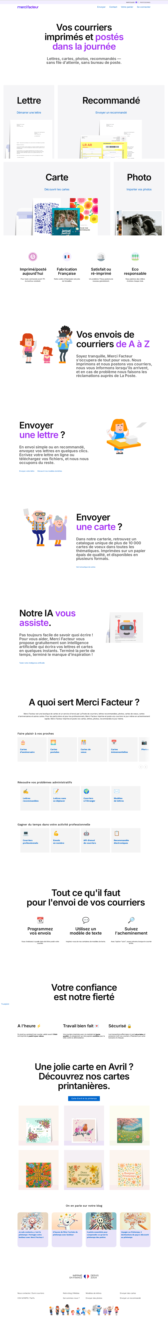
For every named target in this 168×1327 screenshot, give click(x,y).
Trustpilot (5, 1004)
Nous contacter (24, 1293)
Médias (76, 1293)
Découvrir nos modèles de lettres (49, 471)
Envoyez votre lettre (27, 471)
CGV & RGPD (23, 1298)
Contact (113, 7)
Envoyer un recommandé (130, 1298)
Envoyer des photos (94, 1298)
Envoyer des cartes (128, 1293)
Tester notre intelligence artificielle (32, 663)
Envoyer (101, 7)
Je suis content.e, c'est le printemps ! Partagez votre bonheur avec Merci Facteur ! (31, 1234)
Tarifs (32, 1298)
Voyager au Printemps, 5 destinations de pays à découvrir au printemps (135, 1234)
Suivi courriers (38, 1293)
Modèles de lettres (93, 1293)
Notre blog (67, 1293)
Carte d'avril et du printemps (84, 1098)
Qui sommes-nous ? (71, 1298)
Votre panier (127, 7)
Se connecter (143, 7)
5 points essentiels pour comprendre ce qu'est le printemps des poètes (97, 1234)
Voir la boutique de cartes (85, 567)
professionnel (142, 2)
